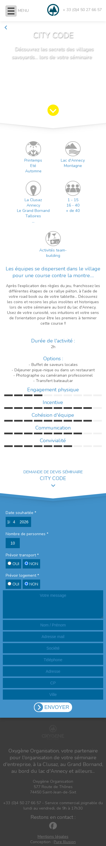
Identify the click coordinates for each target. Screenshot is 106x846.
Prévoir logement (22, 575)
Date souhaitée (21, 512)
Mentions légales (53, 836)
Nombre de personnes (27, 534)
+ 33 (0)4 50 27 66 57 (82, 9)
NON (31, 564)
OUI (13, 564)
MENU (23, 10)
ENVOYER (56, 707)
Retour (13, 27)
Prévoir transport (22, 555)
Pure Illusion (65, 842)
